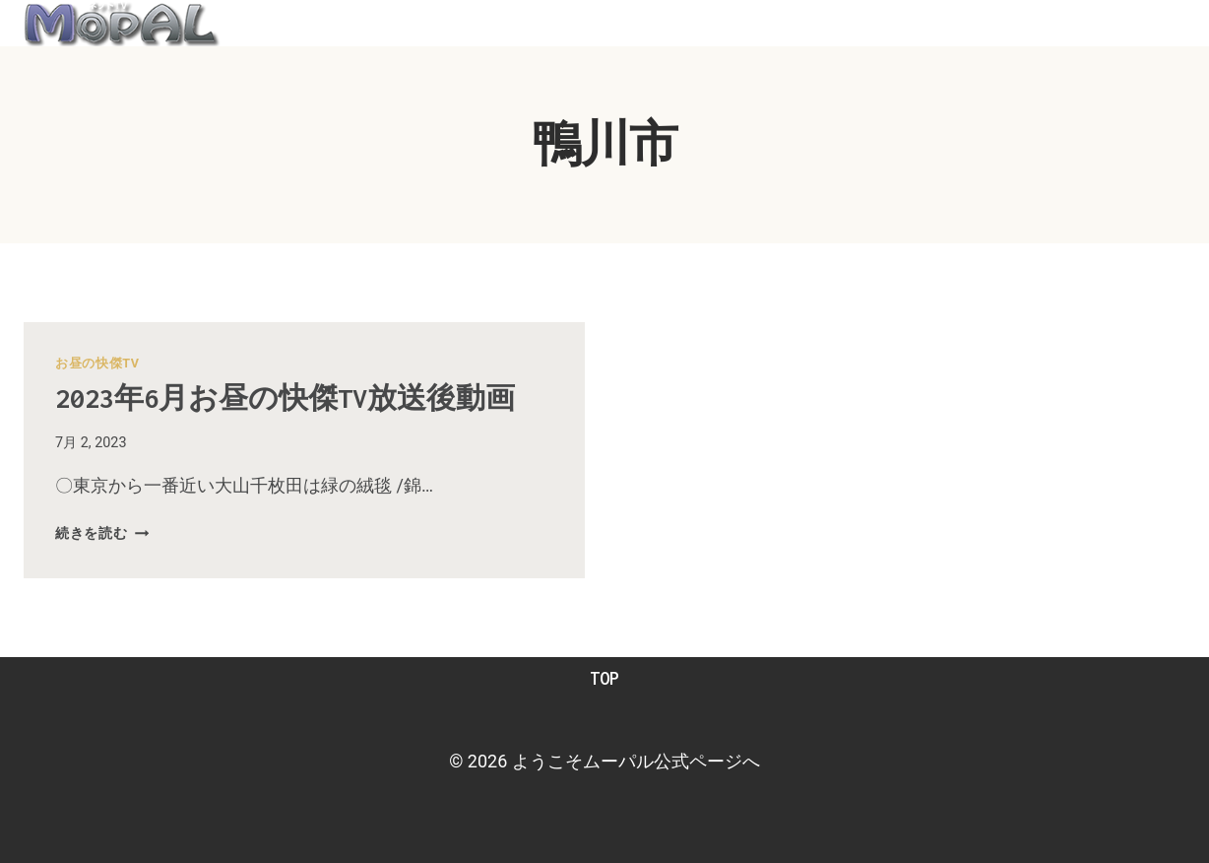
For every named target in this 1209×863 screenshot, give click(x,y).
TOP (604, 678)
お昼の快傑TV (97, 363)
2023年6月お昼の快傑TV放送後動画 (285, 398)
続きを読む (102, 533)
